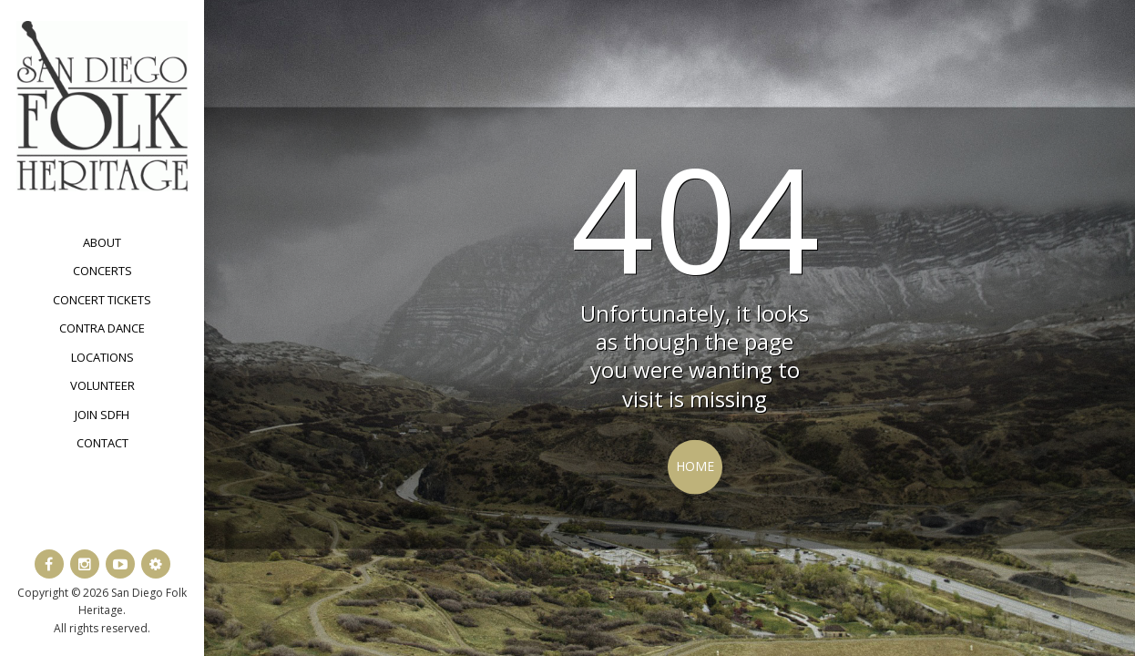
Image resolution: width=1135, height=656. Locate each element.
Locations (102, 357)
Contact (102, 443)
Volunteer (102, 385)
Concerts (102, 270)
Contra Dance (102, 328)
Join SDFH (102, 414)
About (102, 242)
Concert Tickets (102, 300)
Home (695, 466)
